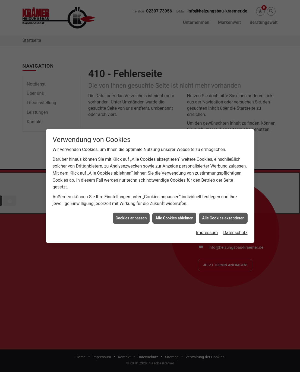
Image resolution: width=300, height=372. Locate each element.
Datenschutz (235, 230)
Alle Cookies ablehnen (174, 215)
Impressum (207, 230)
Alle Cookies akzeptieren (223, 215)
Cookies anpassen (131, 215)
